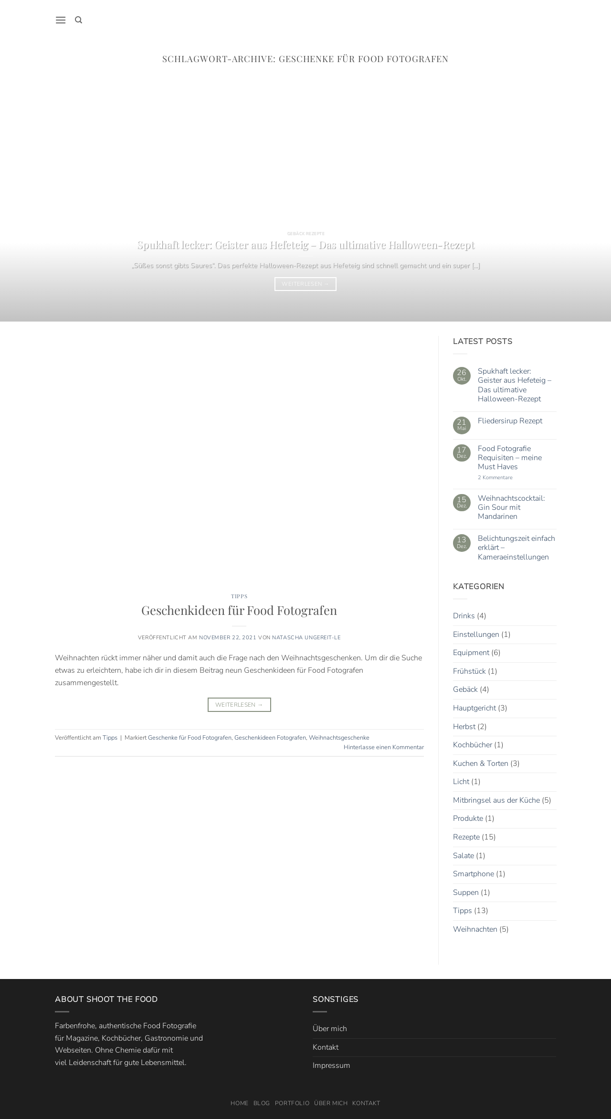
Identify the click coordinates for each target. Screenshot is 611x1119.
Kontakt (325, 1047)
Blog (261, 1103)
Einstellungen (476, 634)
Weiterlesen (305, 284)
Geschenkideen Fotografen (270, 737)
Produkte (468, 819)
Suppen (466, 892)
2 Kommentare (506, 478)
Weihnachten (475, 929)
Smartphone (473, 874)
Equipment (471, 652)
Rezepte (466, 837)
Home (239, 1103)
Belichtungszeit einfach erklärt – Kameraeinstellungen (516, 548)
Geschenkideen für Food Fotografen (239, 610)
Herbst (464, 726)
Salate (463, 855)
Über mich (330, 1028)
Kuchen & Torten (480, 763)
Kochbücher (472, 745)
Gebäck (465, 690)
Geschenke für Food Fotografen (190, 737)
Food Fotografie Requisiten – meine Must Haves (509, 458)
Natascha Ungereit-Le (306, 637)
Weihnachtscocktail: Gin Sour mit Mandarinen (511, 508)
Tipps (239, 596)
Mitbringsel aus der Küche (496, 800)
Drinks (464, 616)
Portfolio (292, 1103)
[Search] (78, 20)
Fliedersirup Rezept (509, 421)
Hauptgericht (474, 708)
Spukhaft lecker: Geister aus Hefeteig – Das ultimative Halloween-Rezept (305, 244)
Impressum (331, 1065)
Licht (461, 782)
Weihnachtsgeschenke (339, 737)
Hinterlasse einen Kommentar (384, 747)
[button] (60, 20)
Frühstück (469, 671)
